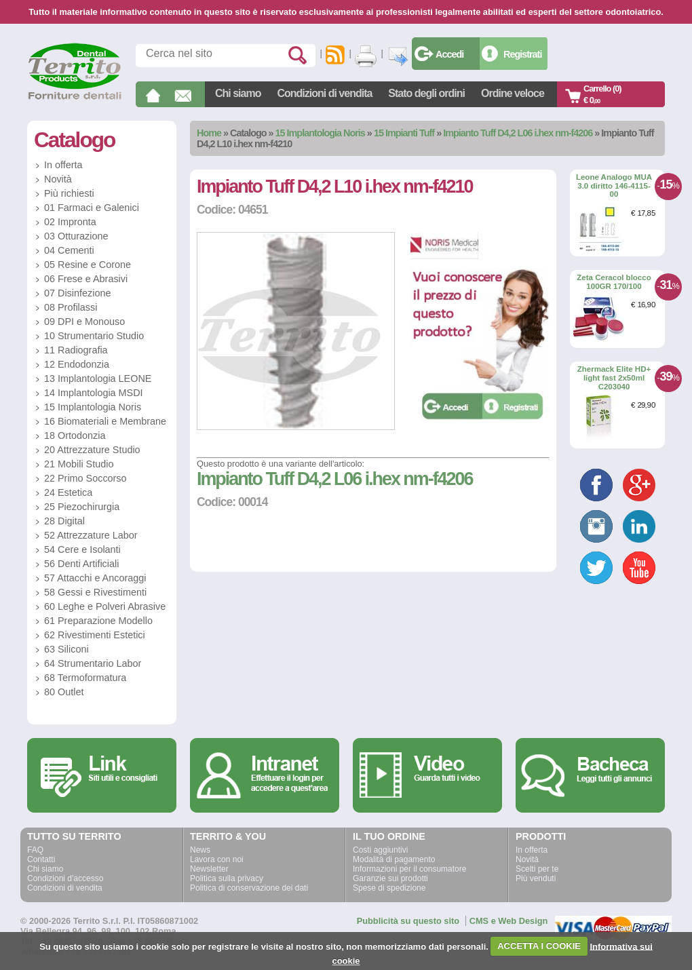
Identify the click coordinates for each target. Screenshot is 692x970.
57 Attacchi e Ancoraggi (95, 578)
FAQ (35, 850)
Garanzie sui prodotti (390, 878)
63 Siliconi (66, 649)
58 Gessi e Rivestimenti (95, 592)
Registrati (522, 54)
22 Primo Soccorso (85, 478)
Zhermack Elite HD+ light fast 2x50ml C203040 (614, 377)
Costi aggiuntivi (380, 850)
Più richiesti (69, 193)
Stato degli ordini (426, 93)
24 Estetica (68, 492)
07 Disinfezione (77, 293)
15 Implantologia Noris (320, 133)
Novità (58, 179)
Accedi (449, 54)
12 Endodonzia (76, 364)
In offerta (63, 164)
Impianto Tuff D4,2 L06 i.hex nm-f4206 (517, 133)
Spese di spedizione (389, 888)
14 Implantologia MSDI (93, 392)
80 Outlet (63, 691)
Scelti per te (537, 869)
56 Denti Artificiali (81, 563)
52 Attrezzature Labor (91, 535)
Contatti (41, 859)
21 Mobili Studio (78, 464)
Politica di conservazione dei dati (249, 888)
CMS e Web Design (508, 921)
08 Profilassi (70, 307)
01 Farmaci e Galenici (91, 207)
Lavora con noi (217, 859)
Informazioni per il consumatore (409, 869)
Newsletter (209, 869)
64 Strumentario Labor (92, 663)
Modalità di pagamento (394, 859)
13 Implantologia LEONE (97, 378)
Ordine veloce (512, 93)
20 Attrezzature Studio (92, 449)
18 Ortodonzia (74, 435)
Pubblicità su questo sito (408, 921)
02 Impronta (70, 221)
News (200, 850)
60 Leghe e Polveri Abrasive (105, 606)
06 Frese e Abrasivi (86, 278)
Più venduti (536, 878)
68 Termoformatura (85, 677)
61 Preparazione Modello (98, 620)
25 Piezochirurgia (81, 506)
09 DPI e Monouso (84, 321)
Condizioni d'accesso (65, 878)
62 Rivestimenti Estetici (94, 634)
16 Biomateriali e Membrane (105, 421)
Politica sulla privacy (226, 878)
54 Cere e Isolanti (82, 549)
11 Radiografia (76, 350)
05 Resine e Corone (87, 264)
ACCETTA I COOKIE (539, 946)
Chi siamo (238, 93)
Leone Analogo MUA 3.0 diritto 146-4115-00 (614, 185)
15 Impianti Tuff (404, 133)
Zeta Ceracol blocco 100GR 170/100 (614, 281)
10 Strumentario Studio (94, 335)
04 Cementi (69, 250)
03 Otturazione (76, 236)
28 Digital (64, 521)
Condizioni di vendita (324, 93)
